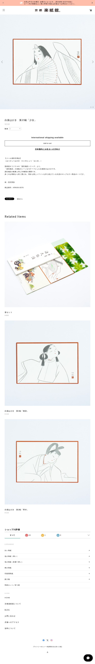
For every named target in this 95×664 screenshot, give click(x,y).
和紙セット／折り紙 (12, 585)
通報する (20, 199)
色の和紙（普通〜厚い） (14, 562)
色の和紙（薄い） (11, 556)
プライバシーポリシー (39, 646)
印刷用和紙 (9, 573)
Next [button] (92, 61)
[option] (47, 61)
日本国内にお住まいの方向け (47, 149)
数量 (6, 129)
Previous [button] (2, 61)
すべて (12, 535)
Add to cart (47, 143)
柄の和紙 (8, 568)
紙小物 (7, 579)
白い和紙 (8, 550)
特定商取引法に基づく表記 (54, 646)
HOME (7, 598)
